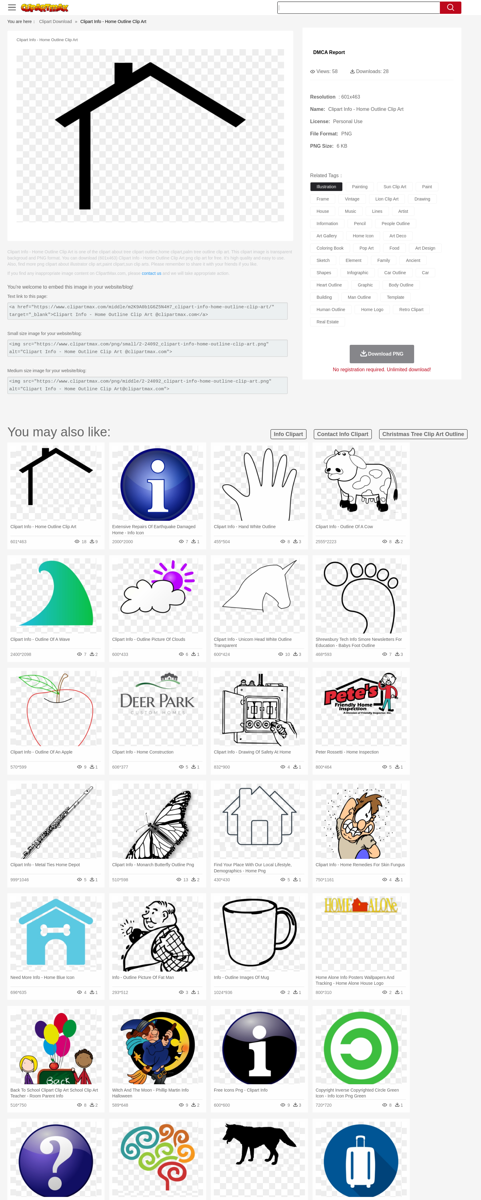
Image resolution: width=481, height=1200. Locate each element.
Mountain (283, 1134)
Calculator (346, 1162)
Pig (331, 1144)
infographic (357, 272)
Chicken (146, 1144)
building (324, 297)
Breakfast (83, 1171)
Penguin (345, 1144)
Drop (340, 1134)
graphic (365, 284)
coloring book (330, 248)
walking (219, 1153)
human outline (331, 309)
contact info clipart (342, 434)
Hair (247, 1153)
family (383, 260)
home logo (372, 309)
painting (360, 186)
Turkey (373, 1144)
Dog (172, 1144)
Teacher (103, 1162)
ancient (413, 260)
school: (67, 1161)
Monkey (302, 1144)
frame (323, 199)
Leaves (115, 1134)
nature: (67, 1134)
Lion (288, 1144)
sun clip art (394, 186)
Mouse (318, 1144)
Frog (240, 1144)
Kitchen (248, 1171)
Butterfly (119, 1144)
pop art (367, 248)
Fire (172, 1134)
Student (85, 1162)
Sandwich (191, 1171)
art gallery (327, 235)
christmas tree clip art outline (423, 434)
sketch (323, 260)
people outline (396, 223)
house (323, 211)
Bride (109, 1153)
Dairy (99, 1171)
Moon (250, 1134)
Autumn (99, 1134)
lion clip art (386, 199)
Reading (155, 1162)
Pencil (171, 1162)
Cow (161, 1144)
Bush (313, 1134)
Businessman (160, 1153)
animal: (67, 1143)
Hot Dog (340, 1171)
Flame (185, 1134)
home (235, 1153)
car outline (395, 272)
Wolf (387, 1144)
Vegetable (229, 1171)
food (394, 248)
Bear (93, 1144)
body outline (401, 284)
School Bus (210, 1162)
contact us (151, 273)
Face (309, 1153)
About (307, 1187)
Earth (160, 1134)
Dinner (264, 1171)
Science (280, 1162)
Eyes (204, 1153)
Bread (306, 1171)
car (425, 272)
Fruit (162, 1171)
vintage (352, 199)
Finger (322, 1153)
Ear (193, 1153)
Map (227, 1162)
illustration (326, 186)
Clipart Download (55, 21)
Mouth (296, 1153)
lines (377, 211)
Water (300, 1134)
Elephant (213, 1144)
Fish (228, 1144)
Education (189, 1162)
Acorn (83, 1134)
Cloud (326, 1134)
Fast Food (146, 1171)
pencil (360, 223)
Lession (364, 1162)
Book (118, 1162)
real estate (328, 321)
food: (65, 1171)
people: (67, 1152)
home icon (363, 235)
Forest (353, 1134)
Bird (104, 1144)
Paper (296, 1162)
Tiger (360, 1144)
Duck (184, 1144)
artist (403, 211)
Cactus (131, 1134)
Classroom (135, 1162)
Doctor (180, 1153)
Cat (133, 1144)
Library (263, 1162)
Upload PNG (409, 1187)
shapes (324, 272)
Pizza (278, 1171)
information (327, 223)
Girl (258, 1153)
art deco (398, 235)
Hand (336, 1153)
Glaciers (201, 1134)
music (350, 211)
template (395, 297)
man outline (359, 297)
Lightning (233, 1134)
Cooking (322, 1171)
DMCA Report (329, 52)
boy (268, 1153)
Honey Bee (257, 1144)
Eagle (197, 1144)
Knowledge (245, 1162)
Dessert (114, 1171)
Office (309, 1162)
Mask (83, 1153)
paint (427, 186)
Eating (292, 1171)
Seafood (210, 1171)
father (280, 1153)
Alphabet (326, 1162)
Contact (368, 1187)
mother (138, 1153)
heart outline (329, 284)
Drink (129, 1171)
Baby (96, 1153)
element (353, 260)
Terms (323, 1187)
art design (425, 248)
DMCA (386, 1187)
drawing (422, 199)
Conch (146, 1134)
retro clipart (411, 309)
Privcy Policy (345, 1187)
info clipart (288, 434)
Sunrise (265, 1134)
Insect (276, 1144)
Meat (175, 1171)
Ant (82, 1144)
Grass (217, 1134)
